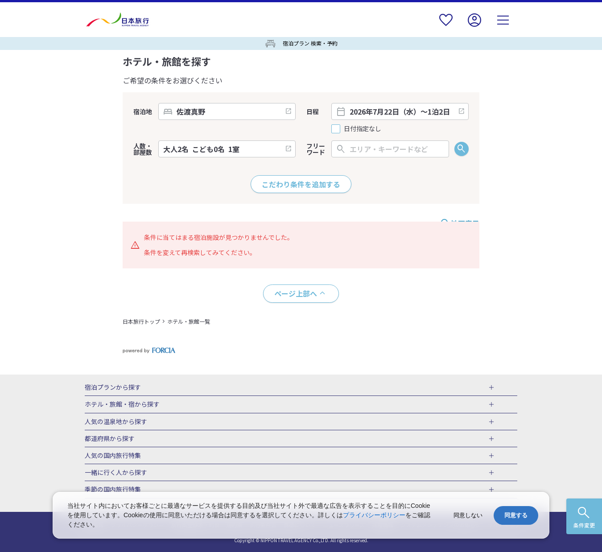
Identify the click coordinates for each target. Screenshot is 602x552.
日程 (312, 111)
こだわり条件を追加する (301, 184)
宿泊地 (142, 111)
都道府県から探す (110, 439)
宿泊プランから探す (113, 387)
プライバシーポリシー (374, 515)
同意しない (468, 515)
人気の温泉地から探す (116, 422)
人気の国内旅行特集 (113, 456)
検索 (461, 149)
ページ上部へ (295, 293)
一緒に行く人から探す (116, 473)
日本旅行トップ (141, 321)
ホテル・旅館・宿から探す (122, 404)
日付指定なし (362, 128)
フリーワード (315, 149)
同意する (516, 515)
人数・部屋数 (142, 149)
